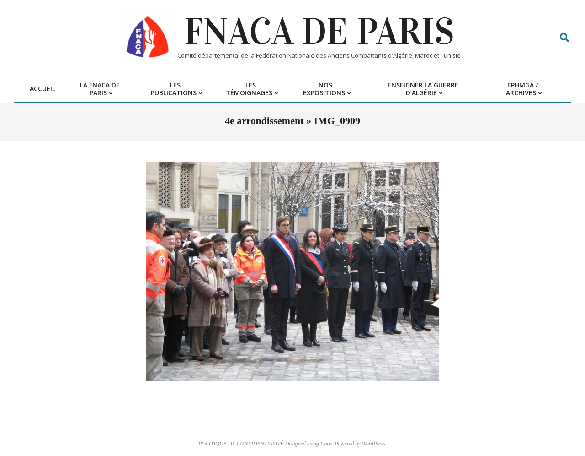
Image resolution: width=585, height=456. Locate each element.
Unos (326, 443)
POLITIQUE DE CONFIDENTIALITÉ (241, 443)
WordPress (373, 443)
